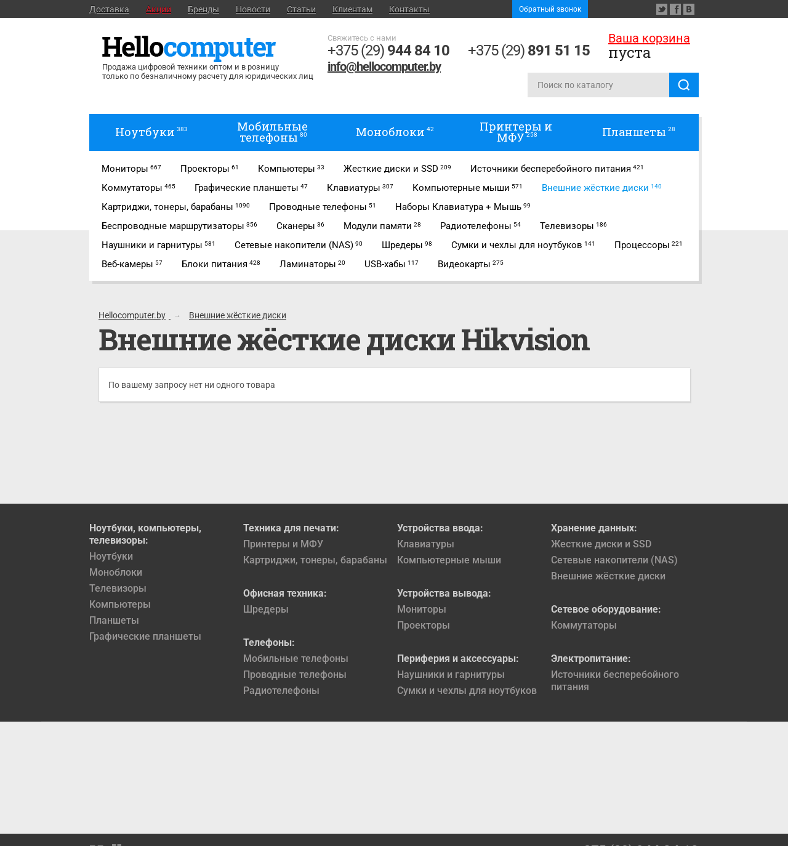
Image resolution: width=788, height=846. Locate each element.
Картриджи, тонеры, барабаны (315, 560)
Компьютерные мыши (449, 560)
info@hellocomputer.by (384, 66)
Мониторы (421, 609)
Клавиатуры (425, 544)
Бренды (203, 9)
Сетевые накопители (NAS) (614, 560)
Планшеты (114, 620)
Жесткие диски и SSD (601, 544)
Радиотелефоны (281, 690)
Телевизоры (118, 588)
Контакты (409, 9)
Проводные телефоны (295, 674)
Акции (158, 9)
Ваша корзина (649, 38)
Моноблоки (115, 572)
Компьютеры (120, 604)
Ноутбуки (111, 556)
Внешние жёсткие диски (608, 576)
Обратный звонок (550, 9)
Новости (253, 9)
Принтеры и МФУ (283, 544)
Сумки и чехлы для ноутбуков (467, 690)
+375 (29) (388, 50)
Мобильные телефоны (295, 658)
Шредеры (266, 609)
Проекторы (423, 625)
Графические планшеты (145, 636)
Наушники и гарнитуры (451, 674)
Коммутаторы (584, 625)
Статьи (301, 9)
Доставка (109, 9)
